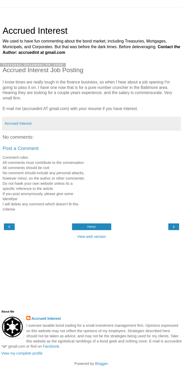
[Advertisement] (91, 14)
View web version (91, 236)
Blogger (101, 364)
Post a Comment (20, 148)
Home (91, 227)
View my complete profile (22, 353)
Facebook (51, 346)
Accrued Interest (35, 31)
